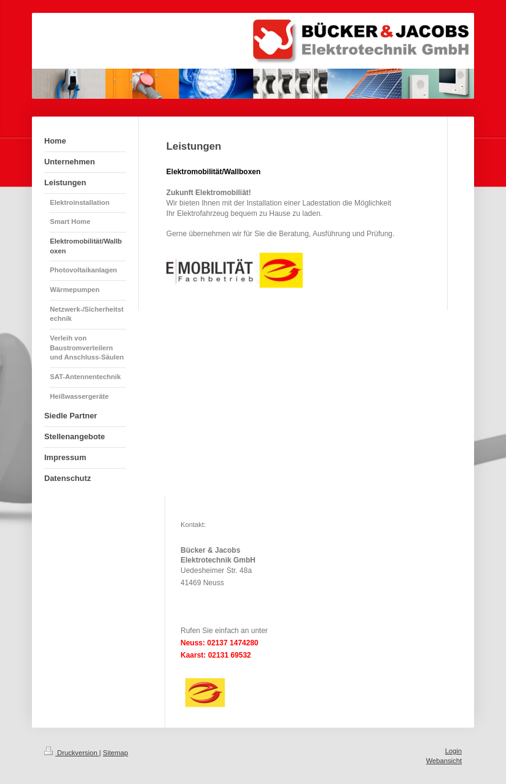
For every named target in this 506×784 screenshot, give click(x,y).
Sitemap (115, 752)
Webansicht (444, 760)
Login (453, 751)
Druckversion (71, 752)
